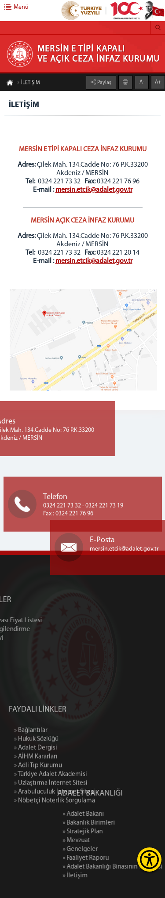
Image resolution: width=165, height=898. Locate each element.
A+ (158, 81)
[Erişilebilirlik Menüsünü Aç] (149, 859)
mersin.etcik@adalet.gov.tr (93, 189)
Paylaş (103, 82)
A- (141, 81)
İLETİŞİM (28, 83)
